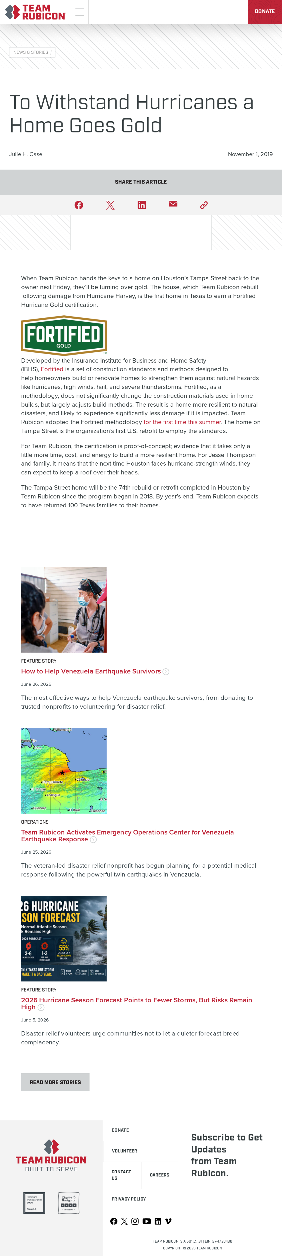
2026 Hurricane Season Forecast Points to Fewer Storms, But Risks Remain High (137, 1003)
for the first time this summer (182, 421)
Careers (159, 1175)
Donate (265, 11)
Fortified (52, 368)
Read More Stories (55, 1082)
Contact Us (121, 1175)
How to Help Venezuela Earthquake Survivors (95, 671)
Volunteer (124, 1151)
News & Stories (30, 52)
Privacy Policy (129, 1199)
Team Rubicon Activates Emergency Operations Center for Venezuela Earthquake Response (127, 835)
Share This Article (141, 182)
